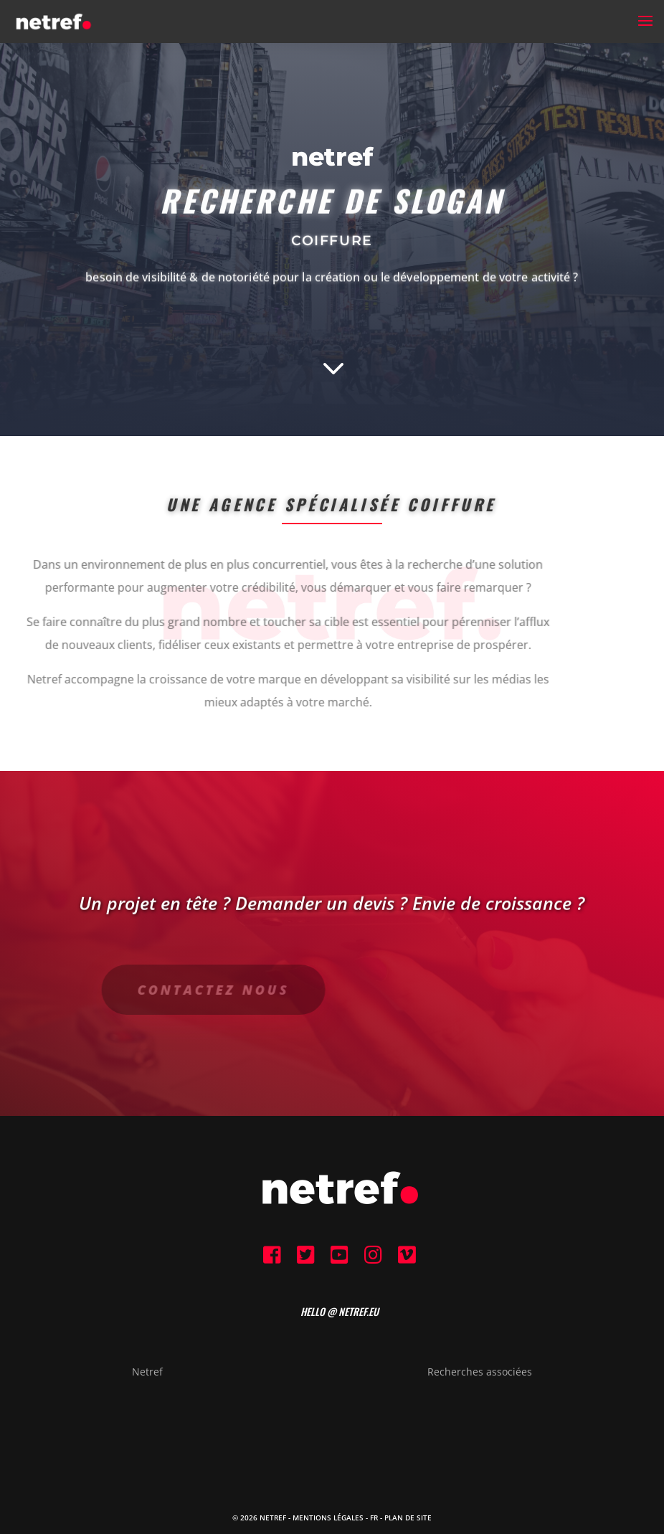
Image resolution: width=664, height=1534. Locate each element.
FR (374, 1517)
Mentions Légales (328, 1517)
